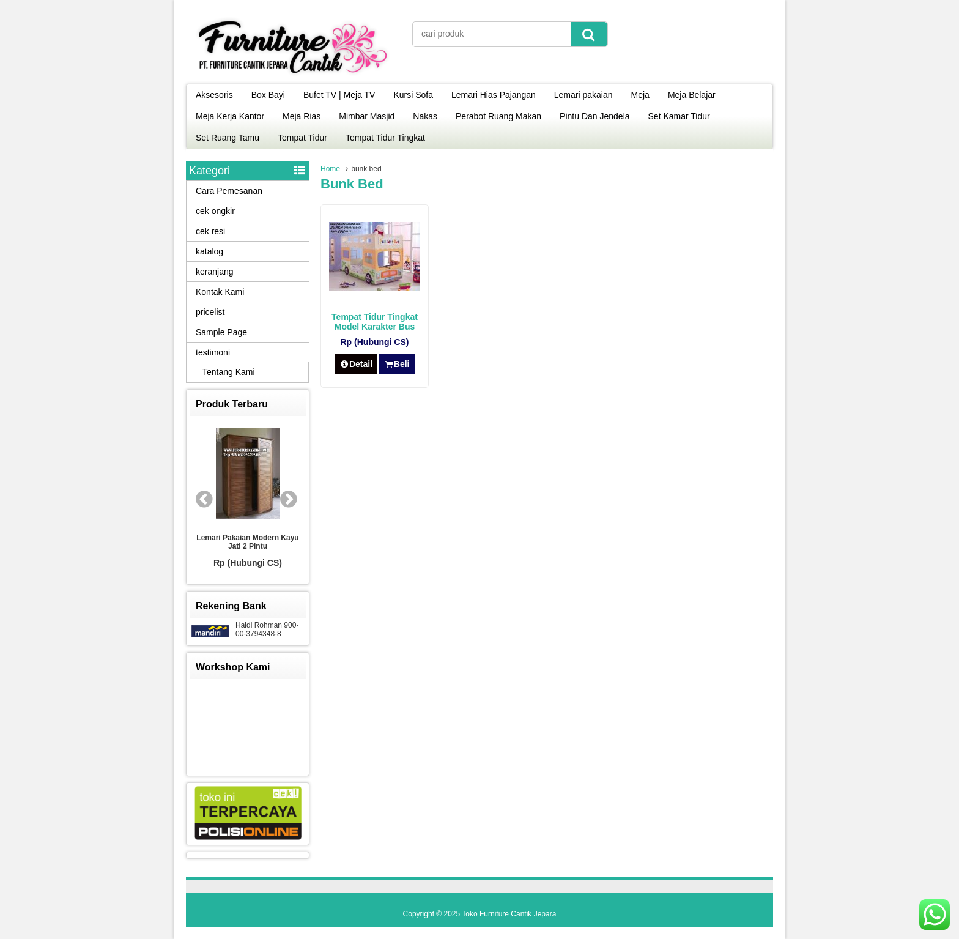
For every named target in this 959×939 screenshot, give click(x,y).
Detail (356, 364)
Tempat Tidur (302, 138)
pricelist (210, 312)
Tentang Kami (228, 372)
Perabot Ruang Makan (498, 116)
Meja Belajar (692, 95)
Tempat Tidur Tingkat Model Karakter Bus (374, 322)
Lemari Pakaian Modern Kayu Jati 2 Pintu (247, 542)
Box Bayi (268, 95)
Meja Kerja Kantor (230, 116)
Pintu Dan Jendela (594, 116)
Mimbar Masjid (366, 116)
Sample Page (221, 332)
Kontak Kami (220, 292)
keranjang (215, 272)
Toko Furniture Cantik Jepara (509, 914)
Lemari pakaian (583, 95)
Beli (396, 364)
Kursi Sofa (413, 95)
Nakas (425, 116)
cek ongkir (215, 211)
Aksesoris (214, 95)
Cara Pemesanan (229, 191)
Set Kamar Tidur (679, 116)
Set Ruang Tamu (227, 138)
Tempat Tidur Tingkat (385, 138)
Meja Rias (301, 116)
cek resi (210, 231)
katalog (209, 251)
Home (330, 169)
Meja (640, 95)
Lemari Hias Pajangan (493, 95)
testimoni (213, 352)
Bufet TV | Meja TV (339, 95)
